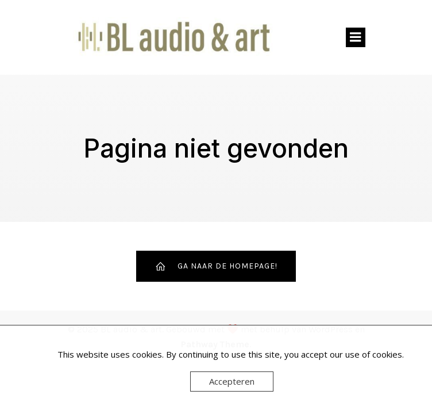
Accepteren (231, 381)
